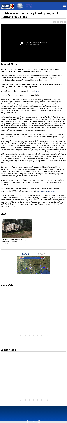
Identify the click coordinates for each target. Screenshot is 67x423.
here (37, 91)
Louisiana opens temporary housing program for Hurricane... (14, 241)
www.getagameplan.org (47, 191)
